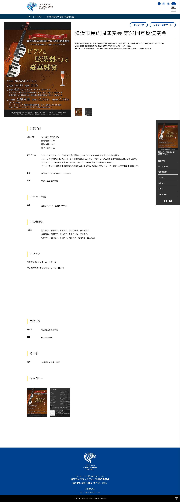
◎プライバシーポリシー (90, 492)
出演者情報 (162, 172)
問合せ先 (161, 183)
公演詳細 (161, 161)
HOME (29, 17)
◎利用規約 (90, 489)
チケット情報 (163, 166)
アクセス (161, 177)
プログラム (39, 17)
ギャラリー (162, 194)
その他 (160, 189)
